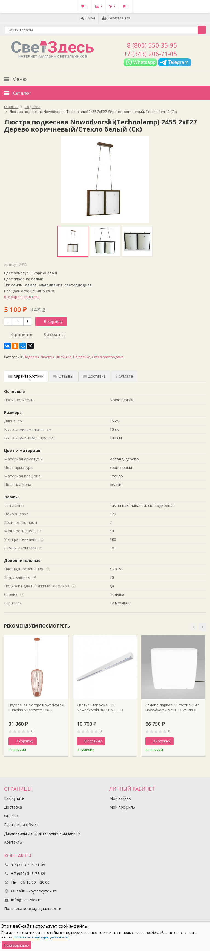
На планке (81, 357)
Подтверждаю (16, 945)
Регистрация (116, 18)
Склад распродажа (107, 357)
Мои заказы (120, 798)
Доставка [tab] (94, 376)
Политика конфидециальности (32, 908)
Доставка (13, 807)
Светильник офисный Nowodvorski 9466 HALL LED (100, 707)
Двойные (63, 357)
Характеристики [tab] (26, 376)
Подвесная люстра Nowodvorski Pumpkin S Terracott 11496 (36, 707)
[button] (193, 627)
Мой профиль (122, 807)
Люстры (47, 357)
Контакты (13, 842)
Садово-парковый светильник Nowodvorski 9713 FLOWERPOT (172, 707)
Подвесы (31, 357)
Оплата (11, 815)
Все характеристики (22, 296)
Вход (87, 18)
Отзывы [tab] (63, 376)
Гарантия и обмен (21, 824)
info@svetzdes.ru (26, 899)
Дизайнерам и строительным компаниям (42, 833)
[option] (73, 241)
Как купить (14, 798)
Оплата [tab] (124, 376)
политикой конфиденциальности (40, 937)
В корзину (50, 321)
